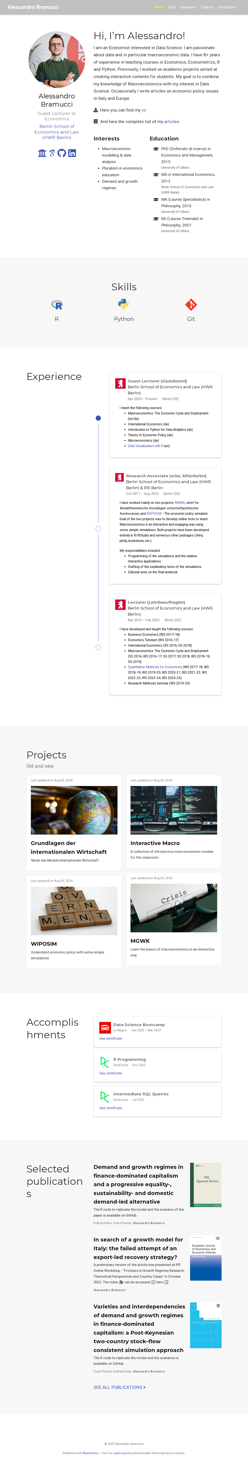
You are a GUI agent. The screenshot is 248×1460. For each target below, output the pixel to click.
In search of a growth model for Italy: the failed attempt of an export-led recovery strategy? (138, 1258)
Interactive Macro (155, 847)
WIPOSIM (154, 515)
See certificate (113, 1043)
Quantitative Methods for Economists (155, 670)
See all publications (120, 1397)
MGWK (180, 504)
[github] (61, 154)
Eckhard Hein (103, 1233)
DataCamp (120, 1071)
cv (144, 110)
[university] (42, 154)
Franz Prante (122, 1233)
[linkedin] (72, 154)
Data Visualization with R (145, 446)
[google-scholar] (52, 154)
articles (171, 121)
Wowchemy (90, 1453)
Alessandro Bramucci (33, 7)
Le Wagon (120, 1034)
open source (122, 1453)
